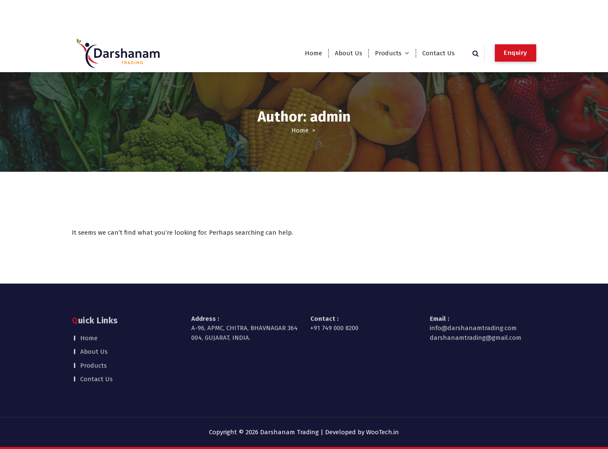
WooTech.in (382, 432)
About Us (348, 53)
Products (388, 53)
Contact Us (438, 53)
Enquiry (515, 53)
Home (313, 53)
